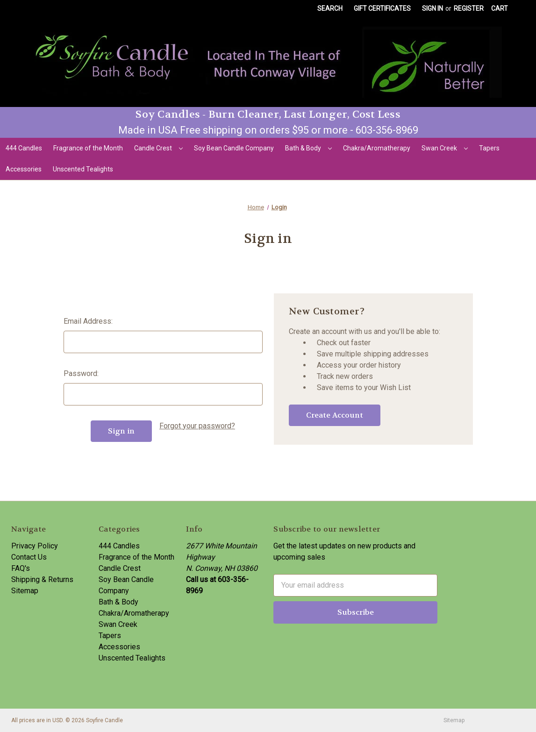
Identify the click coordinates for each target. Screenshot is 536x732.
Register (469, 8)
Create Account (334, 415)
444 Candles (24, 148)
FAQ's (20, 568)
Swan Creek (445, 148)
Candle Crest (158, 148)
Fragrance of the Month (88, 148)
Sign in (432, 8)
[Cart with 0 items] (500, 8)
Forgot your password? (197, 425)
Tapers (489, 148)
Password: (81, 373)
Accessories (24, 169)
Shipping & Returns (42, 579)
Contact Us (29, 557)
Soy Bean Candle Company (234, 148)
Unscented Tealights (83, 169)
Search (330, 8)
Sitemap (24, 590)
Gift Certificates (382, 8)
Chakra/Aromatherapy (376, 148)
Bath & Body (308, 148)
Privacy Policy (34, 545)
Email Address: (88, 321)
